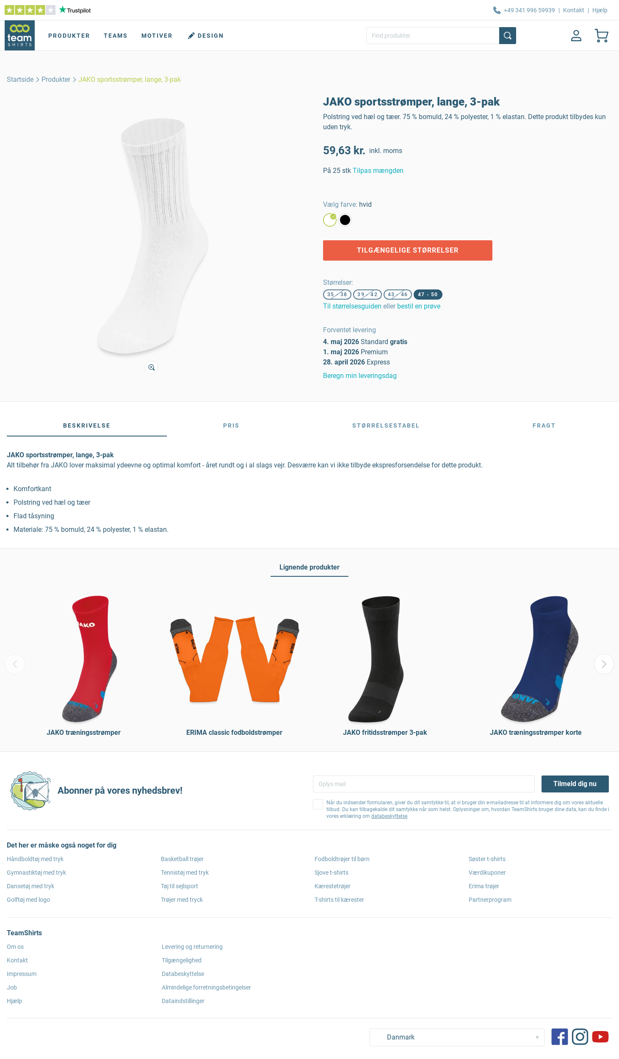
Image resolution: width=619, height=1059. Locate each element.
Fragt (544, 425)
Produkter (69, 35)
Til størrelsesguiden (352, 306)
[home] (20, 80)
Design (205, 36)
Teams (116, 35)
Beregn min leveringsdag (360, 376)
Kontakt (573, 10)
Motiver (157, 35)
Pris (231, 425)
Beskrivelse (87, 425)
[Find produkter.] (441, 35)
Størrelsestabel (386, 425)
